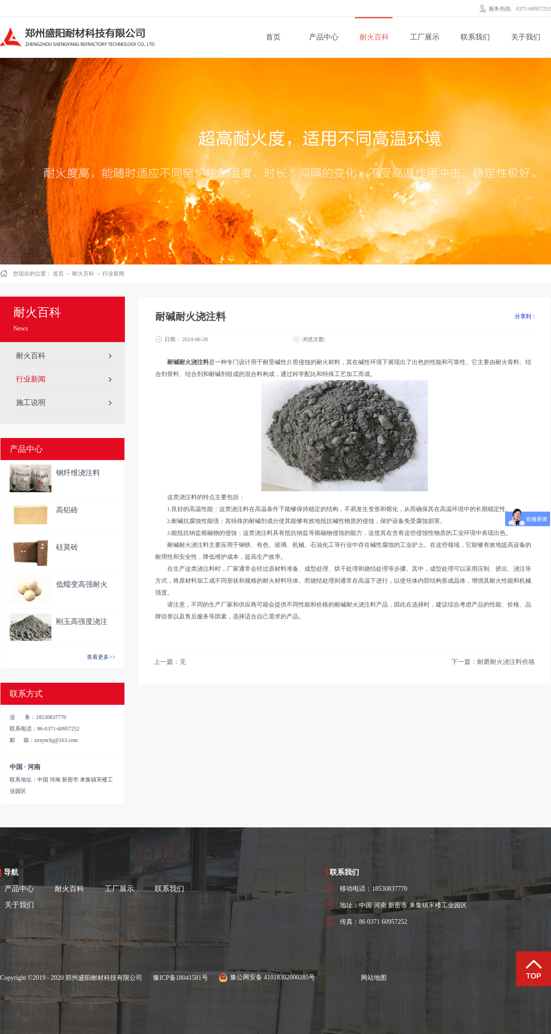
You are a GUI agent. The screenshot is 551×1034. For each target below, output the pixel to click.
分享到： (526, 316)
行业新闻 (113, 273)
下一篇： (493, 661)
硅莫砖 (67, 547)
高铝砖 (67, 510)
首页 (273, 37)
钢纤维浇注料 (78, 473)
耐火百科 (83, 273)
